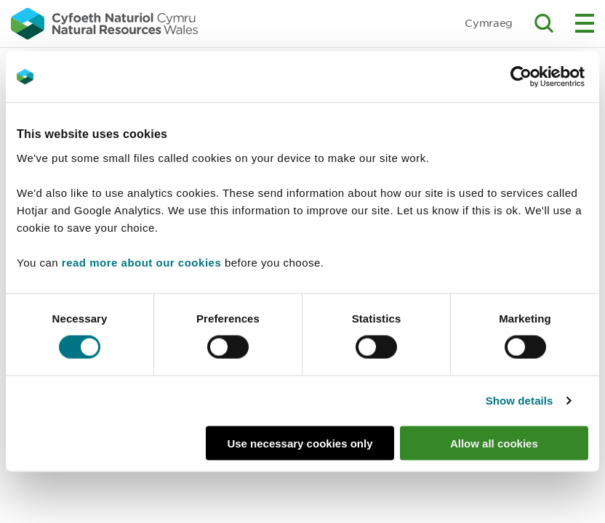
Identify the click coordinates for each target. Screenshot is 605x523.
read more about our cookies (141, 262)
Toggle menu (584, 23)
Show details (519, 400)
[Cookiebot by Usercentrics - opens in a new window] (546, 77)
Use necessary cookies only (299, 443)
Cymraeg (489, 23)
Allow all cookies (494, 443)
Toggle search (544, 23)
